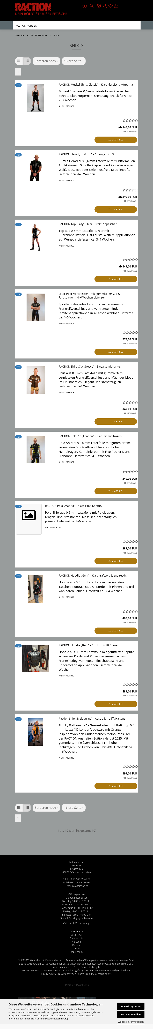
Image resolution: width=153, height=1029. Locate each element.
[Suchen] (92, 6)
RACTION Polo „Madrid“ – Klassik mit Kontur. (73, 510)
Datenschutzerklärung (56, 1018)
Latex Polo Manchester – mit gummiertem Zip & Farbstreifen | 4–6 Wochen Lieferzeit (89, 300)
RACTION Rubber (26, 25)
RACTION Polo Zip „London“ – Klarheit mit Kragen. (90, 441)
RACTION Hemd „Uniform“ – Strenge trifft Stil (87, 159)
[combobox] (46, 66)
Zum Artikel (115, 144)
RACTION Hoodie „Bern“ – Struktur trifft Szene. (88, 650)
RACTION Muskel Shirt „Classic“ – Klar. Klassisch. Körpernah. (97, 89)
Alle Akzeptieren (131, 1006)
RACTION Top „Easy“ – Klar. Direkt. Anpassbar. (88, 228)
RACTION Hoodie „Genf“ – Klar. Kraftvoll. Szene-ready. (93, 580)
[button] (99, 6)
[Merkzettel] (110, 6)
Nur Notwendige (131, 1014)
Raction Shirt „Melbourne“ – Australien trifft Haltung (92, 723)
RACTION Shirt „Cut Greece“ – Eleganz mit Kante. (90, 371)
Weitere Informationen (131, 1021)
